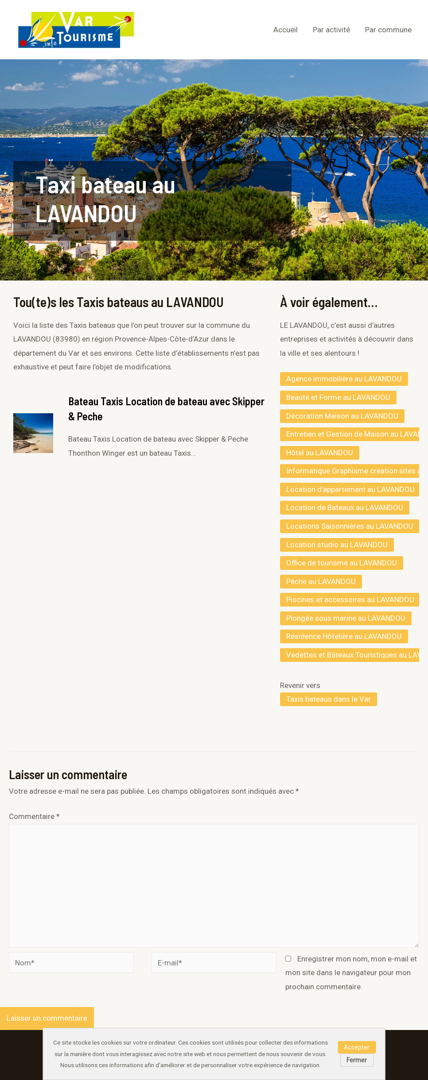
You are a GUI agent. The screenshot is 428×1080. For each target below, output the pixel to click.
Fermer (356, 1060)
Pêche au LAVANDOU (321, 581)
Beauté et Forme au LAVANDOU (338, 397)
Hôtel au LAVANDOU (319, 452)
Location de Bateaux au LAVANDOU (344, 507)
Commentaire (34, 816)
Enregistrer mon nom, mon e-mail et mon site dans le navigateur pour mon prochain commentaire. (351, 972)
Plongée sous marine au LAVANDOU (345, 618)
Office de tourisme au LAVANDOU (341, 562)
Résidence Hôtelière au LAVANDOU (344, 636)
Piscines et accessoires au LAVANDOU (350, 599)
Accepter (357, 1047)
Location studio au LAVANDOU (337, 544)
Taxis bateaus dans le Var (328, 699)
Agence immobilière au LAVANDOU (344, 378)
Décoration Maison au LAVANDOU (342, 415)
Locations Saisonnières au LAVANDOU (349, 526)
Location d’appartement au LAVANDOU (350, 489)
